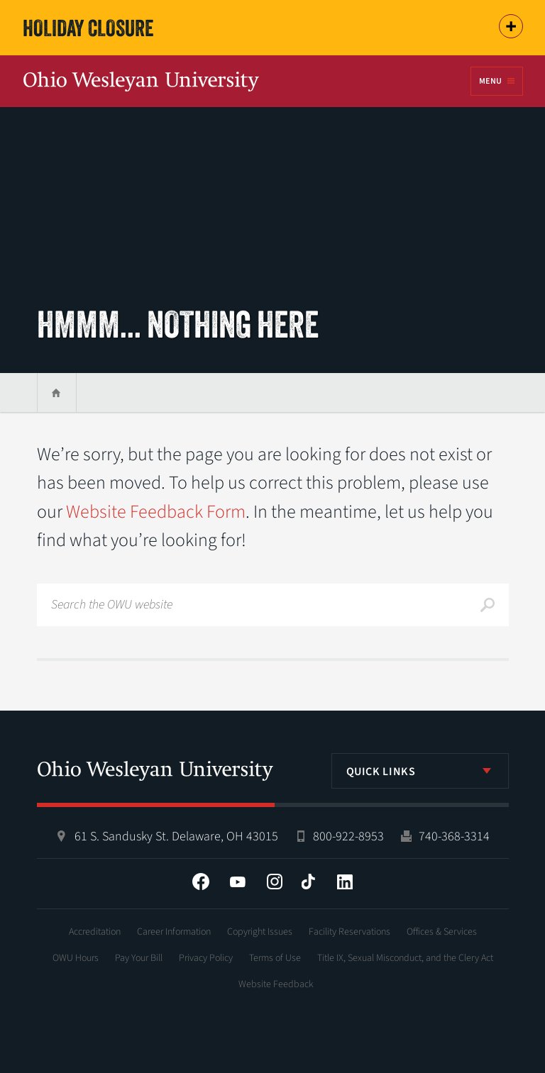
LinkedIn (344, 881)
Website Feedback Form (156, 512)
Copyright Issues (259, 932)
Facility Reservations (349, 932)
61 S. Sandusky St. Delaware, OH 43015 (176, 836)
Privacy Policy (206, 958)
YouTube (237, 881)
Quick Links (381, 771)
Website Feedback (276, 984)
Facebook (200, 881)
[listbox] (420, 771)
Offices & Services (442, 932)
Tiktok (307, 881)
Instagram (274, 881)
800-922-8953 (348, 836)
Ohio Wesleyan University (141, 82)
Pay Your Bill (139, 958)
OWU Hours (76, 958)
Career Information (174, 932)
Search (487, 605)
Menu (490, 81)
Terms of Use (275, 958)
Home (56, 392)
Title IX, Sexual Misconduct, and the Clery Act (405, 958)
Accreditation (95, 932)
